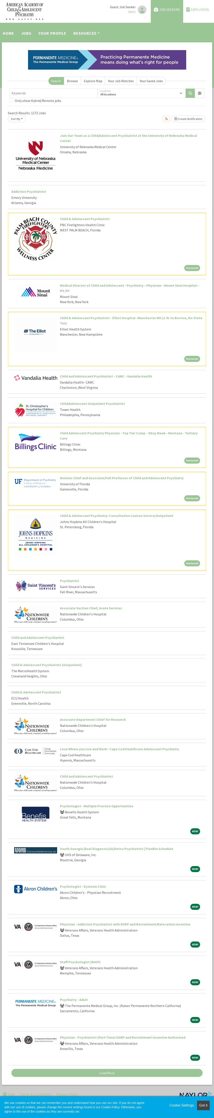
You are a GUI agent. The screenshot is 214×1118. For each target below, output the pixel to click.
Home (8, 33)
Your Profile (52, 33)
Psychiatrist (69, 581)
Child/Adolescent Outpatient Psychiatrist (92, 403)
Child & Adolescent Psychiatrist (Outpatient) (46, 665)
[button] (199, 93)
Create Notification (188, 119)
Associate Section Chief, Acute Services (91, 608)
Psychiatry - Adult (74, 999)
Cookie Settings (181, 1105)
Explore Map (93, 81)
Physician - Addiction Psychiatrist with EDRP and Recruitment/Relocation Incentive (125, 924)
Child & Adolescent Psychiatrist (85, 219)
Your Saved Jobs (151, 81)
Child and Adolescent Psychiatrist (37, 637)
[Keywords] (54, 93)
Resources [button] (84, 33)
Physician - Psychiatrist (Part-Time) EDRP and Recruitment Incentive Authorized (122, 1037)
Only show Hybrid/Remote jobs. (38, 100)
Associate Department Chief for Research (93, 719)
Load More (107, 1073)
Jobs (26, 33)
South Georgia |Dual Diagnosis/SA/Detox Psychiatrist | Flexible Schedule (116, 849)
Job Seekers (167, 9)
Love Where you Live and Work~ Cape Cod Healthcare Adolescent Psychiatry (119, 749)
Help (9, 1094)
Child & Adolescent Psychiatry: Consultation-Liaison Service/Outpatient (116, 515)
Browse (72, 81)
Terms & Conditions (35, 1094)
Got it (203, 1105)
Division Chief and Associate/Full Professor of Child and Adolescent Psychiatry (122, 478)
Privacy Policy (67, 1094)
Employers (197, 9)
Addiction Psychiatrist (28, 191)
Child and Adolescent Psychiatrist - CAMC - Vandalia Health (106, 376)
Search (56, 81)
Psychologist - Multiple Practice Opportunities (96, 806)
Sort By (15, 119)
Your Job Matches (121, 81)
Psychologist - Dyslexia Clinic (83, 886)
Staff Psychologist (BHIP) (80, 962)
